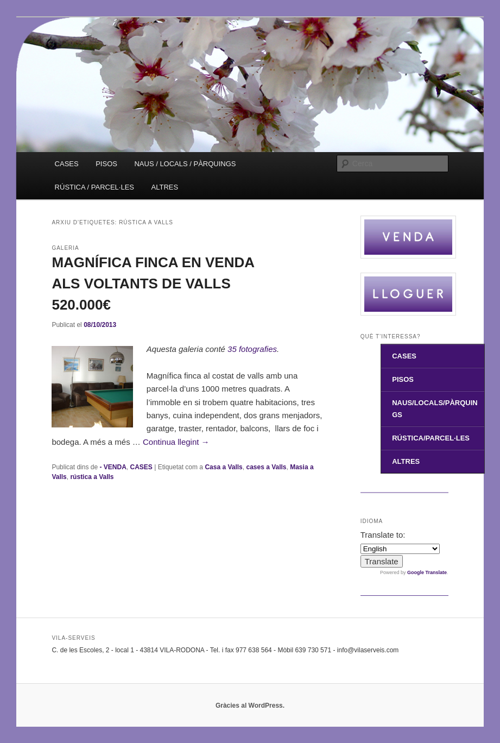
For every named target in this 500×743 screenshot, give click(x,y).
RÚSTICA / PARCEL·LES (94, 187)
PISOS (106, 164)
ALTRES (165, 187)
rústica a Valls (91, 477)
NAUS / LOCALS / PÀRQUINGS (185, 164)
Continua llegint (176, 441)
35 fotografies (252, 349)
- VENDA (113, 467)
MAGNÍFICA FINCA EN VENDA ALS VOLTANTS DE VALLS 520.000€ (153, 283)
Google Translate (427, 572)
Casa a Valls (223, 467)
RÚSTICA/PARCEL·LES (431, 438)
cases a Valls (266, 467)
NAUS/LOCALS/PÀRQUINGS (434, 408)
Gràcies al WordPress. (250, 705)
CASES (67, 164)
